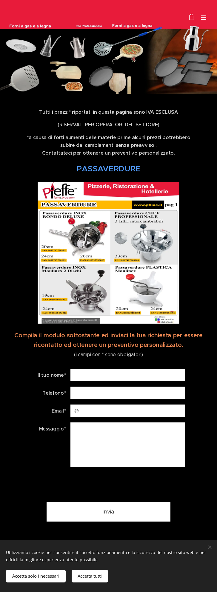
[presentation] (115, 484)
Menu (203, 17)
